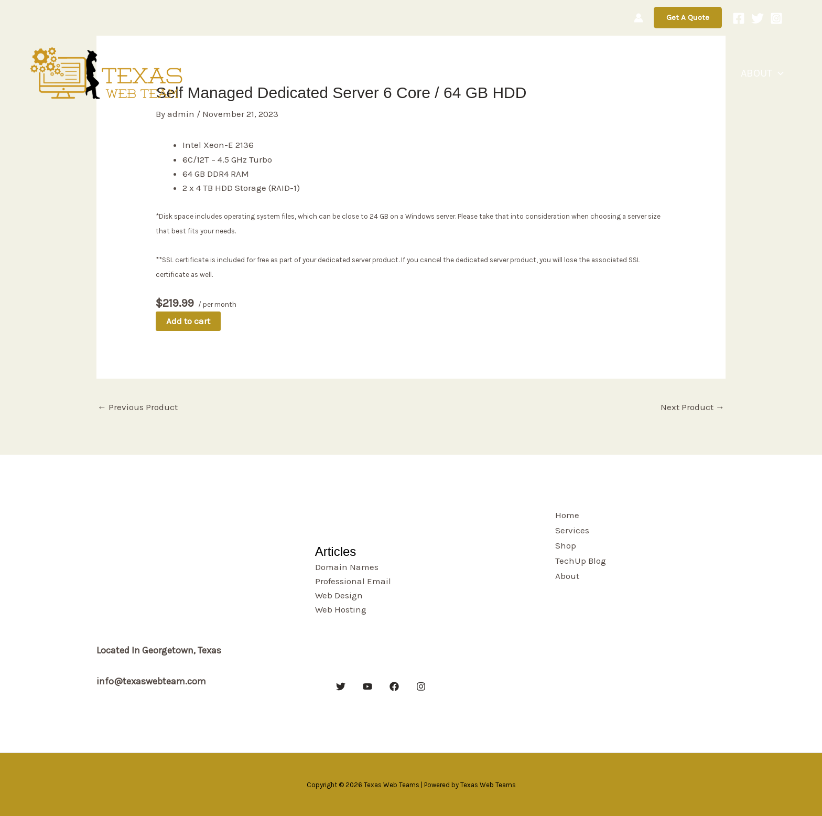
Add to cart (188, 321)
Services (600, 73)
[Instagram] (776, 18)
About (766, 73)
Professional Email (353, 581)
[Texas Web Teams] (108, 72)
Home (553, 73)
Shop (646, 73)
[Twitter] (757, 18)
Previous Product (138, 407)
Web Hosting (340, 609)
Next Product (692, 407)
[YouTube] (367, 686)
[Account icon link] (638, 18)
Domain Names (346, 567)
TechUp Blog (701, 73)
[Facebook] (738, 18)
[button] (688, 17)
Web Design (339, 595)
